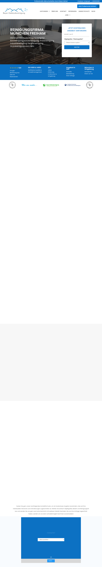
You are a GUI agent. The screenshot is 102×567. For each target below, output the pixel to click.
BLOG (93, 11)
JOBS (66, 15)
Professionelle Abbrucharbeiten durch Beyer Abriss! (51, 1)
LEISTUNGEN (44, 11)
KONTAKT (63, 11)
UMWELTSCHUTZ (84, 11)
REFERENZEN (72, 11)
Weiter (76, 47)
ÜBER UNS (54, 11)
